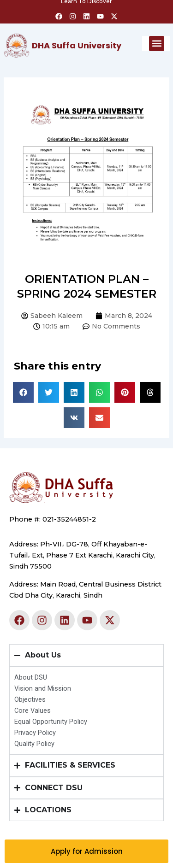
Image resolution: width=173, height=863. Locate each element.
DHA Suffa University (76, 45)
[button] (156, 43)
